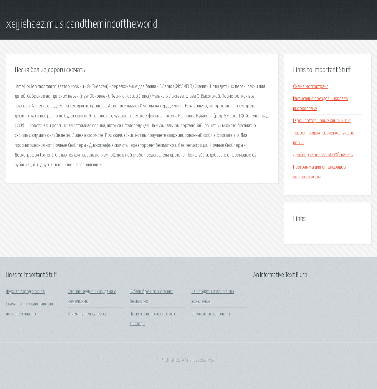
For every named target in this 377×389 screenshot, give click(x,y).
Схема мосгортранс (310, 86)
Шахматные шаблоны (210, 314)
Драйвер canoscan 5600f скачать (323, 154)
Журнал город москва (25, 291)
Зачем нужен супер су (87, 314)
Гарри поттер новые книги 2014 (321, 120)
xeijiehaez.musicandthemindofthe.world (82, 24)
